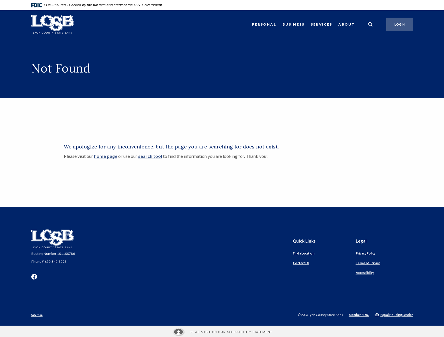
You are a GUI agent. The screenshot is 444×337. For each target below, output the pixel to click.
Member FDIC (359, 315)
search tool (150, 156)
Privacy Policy (365, 253)
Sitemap (37, 315)
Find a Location (303, 253)
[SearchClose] (371, 24)
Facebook (34, 277)
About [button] (346, 24)
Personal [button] (264, 24)
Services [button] (321, 24)
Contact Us (301, 263)
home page (105, 156)
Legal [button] (361, 240)
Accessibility (365, 272)
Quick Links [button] (304, 240)
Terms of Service (368, 263)
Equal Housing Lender (396, 315)
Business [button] (293, 24)
